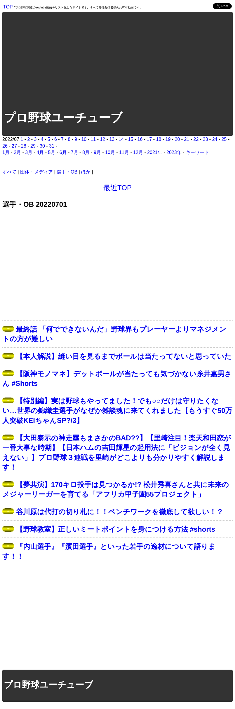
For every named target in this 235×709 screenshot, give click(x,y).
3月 (28, 152)
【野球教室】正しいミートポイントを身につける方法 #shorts (115, 529)
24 (214, 139)
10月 (110, 152)
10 (83, 139)
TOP (8, 6)
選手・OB (67, 171)
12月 (138, 152)
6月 (63, 152)
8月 (86, 152)
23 (205, 139)
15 (130, 139)
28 (23, 145)
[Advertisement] (63, 60)
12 (102, 139)
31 (51, 145)
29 (33, 145)
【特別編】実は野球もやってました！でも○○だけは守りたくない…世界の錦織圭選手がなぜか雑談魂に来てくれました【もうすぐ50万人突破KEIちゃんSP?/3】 (117, 410)
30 (42, 145)
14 (121, 139)
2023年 (174, 152)
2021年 (154, 152)
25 (224, 139)
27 (14, 145)
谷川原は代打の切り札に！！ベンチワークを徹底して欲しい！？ (119, 512)
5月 (51, 152)
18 (158, 139)
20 (177, 139)
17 (149, 139)
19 (168, 139)
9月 (97, 152)
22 (196, 139)
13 (111, 139)
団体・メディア (36, 171)
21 (186, 139)
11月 (124, 152)
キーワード (197, 152)
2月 (17, 152)
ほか (85, 171)
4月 (40, 152)
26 (5, 145)
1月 (6, 152)
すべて (9, 171)
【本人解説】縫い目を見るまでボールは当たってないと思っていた (123, 356)
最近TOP (117, 188)
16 (140, 139)
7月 (74, 152)
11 (93, 139)
